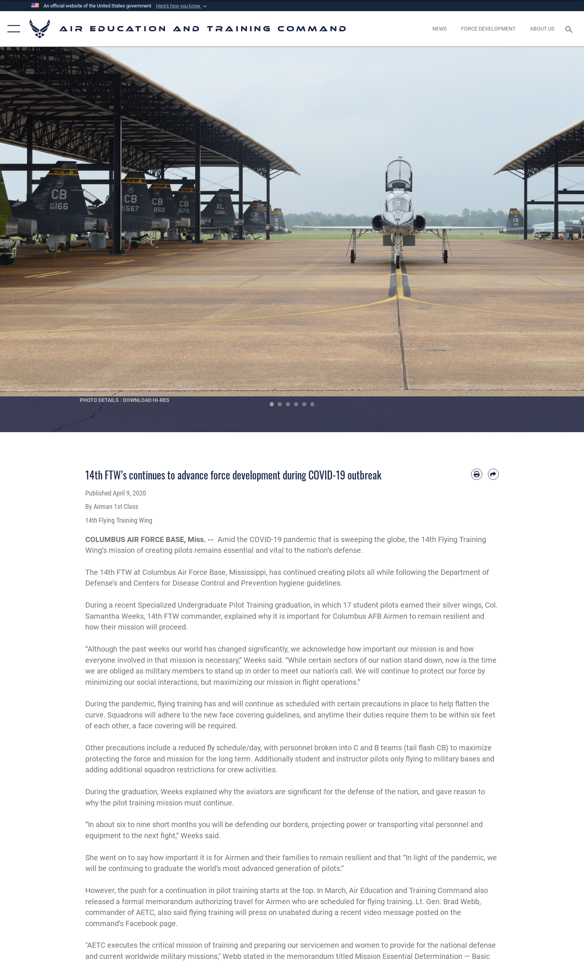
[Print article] (476, 474)
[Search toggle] (570, 28)
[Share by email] (493, 474)
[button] (182, 6)
